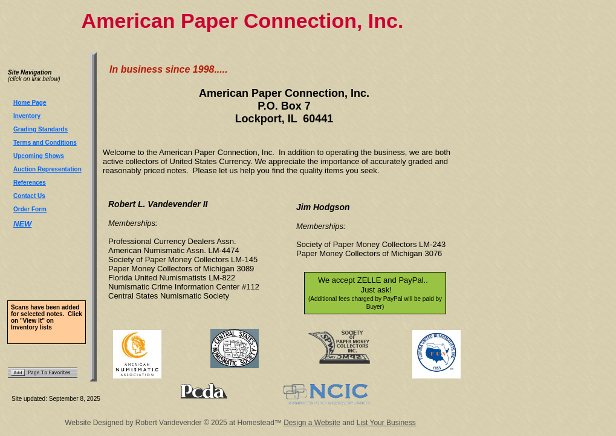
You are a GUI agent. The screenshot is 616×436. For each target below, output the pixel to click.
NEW (22, 223)
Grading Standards (40, 129)
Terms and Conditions (45, 142)
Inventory (27, 116)
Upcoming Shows (38, 156)
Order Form (30, 209)
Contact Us (29, 196)
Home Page (29, 102)
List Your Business (386, 422)
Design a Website (312, 422)
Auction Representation (47, 169)
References (29, 182)
